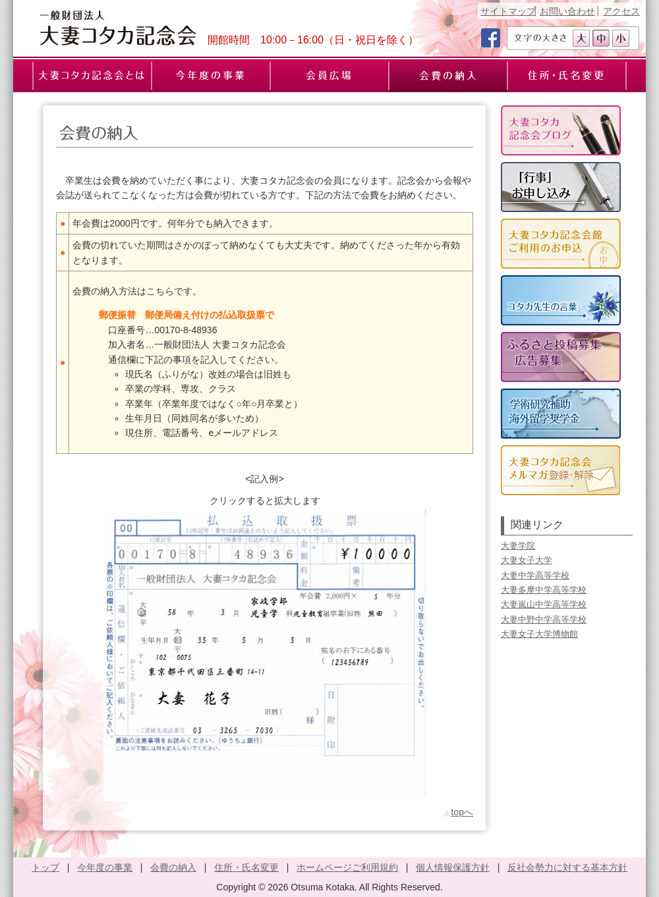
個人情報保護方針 (453, 867)
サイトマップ (508, 11)
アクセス (621, 11)
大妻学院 (518, 546)
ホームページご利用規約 (347, 867)
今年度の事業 (104, 867)
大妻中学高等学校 (535, 575)
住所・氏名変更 (246, 867)
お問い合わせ (567, 11)
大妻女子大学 (526, 560)
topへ (457, 812)
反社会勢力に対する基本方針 (567, 867)
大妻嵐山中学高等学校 (544, 604)
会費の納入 (173, 867)
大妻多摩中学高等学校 (544, 590)
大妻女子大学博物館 (539, 634)
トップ (45, 867)
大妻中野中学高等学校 (544, 619)
